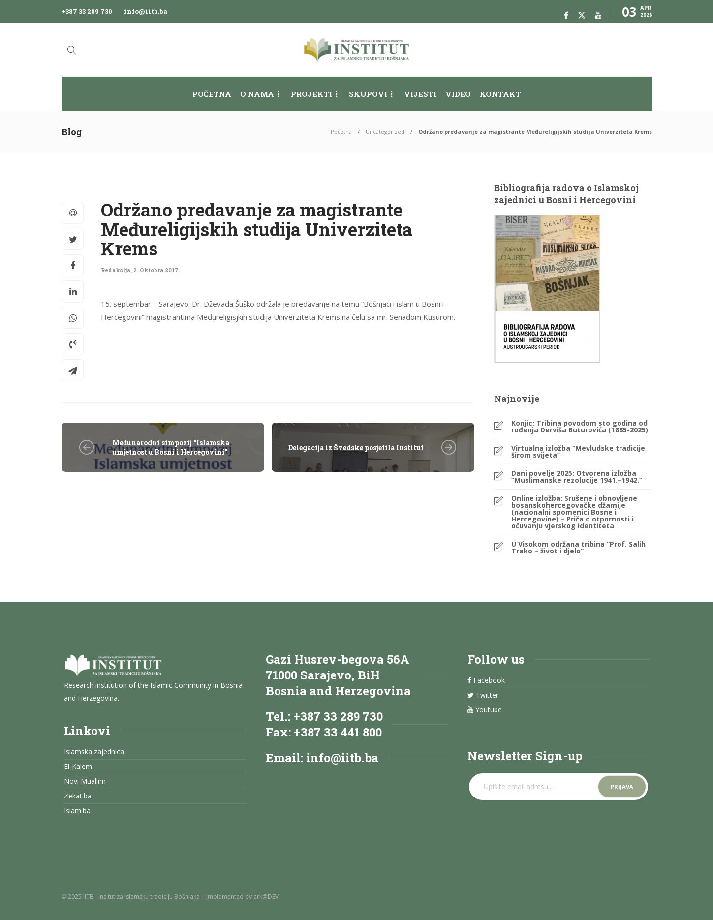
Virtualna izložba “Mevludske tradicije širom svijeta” (578, 452)
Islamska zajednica (94, 751)
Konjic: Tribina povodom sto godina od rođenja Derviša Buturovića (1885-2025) (579, 426)
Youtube (484, 709)
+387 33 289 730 (87, 11)
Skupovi (368, 94)
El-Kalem (78, 766)
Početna (211, 94)
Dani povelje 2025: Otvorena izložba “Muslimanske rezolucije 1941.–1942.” (576, 477)
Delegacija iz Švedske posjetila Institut (356, 447)
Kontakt (500, 94)
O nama (257, 94)
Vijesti (420, 94)
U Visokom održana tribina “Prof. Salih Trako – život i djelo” (578, 547)
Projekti (311, 94)
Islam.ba (77, 810)
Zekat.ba (78, 796)
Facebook (486, 680)
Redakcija (115, 270)
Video (458, 94)
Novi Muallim (85, 781)
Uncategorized (385, 131)
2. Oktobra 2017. (156, 270)
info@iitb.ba (145, 11)
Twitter (482, 695)
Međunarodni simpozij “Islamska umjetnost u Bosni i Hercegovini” (170, 447)
